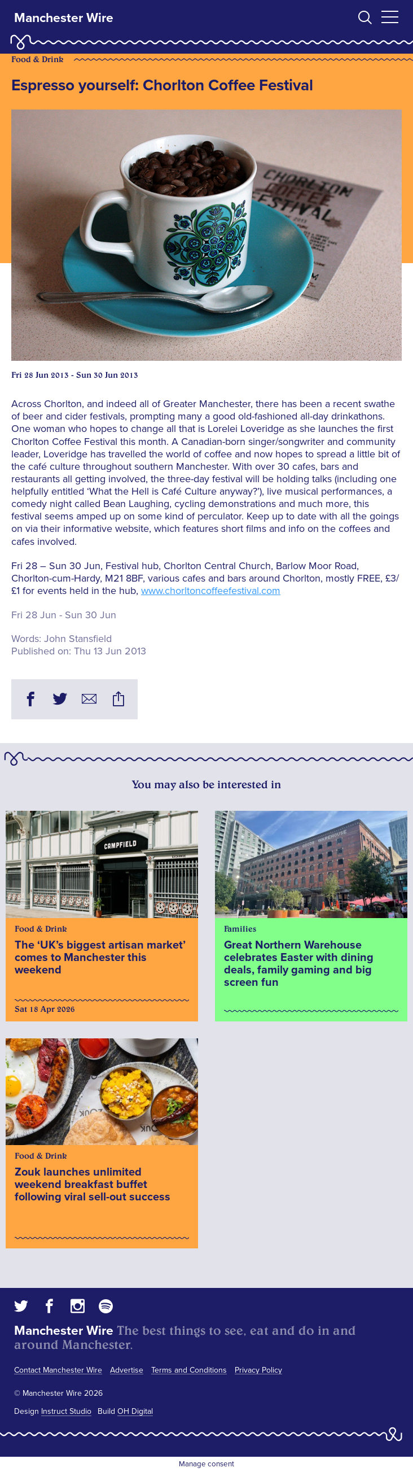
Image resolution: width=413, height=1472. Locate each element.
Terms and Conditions (189, 1370)
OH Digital (135, 1411)
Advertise (126, 1370)
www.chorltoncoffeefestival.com (210, 590)
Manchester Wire (63, 18)
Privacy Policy (258, 1370)
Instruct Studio (66, 1411)
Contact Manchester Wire (58, 1370)
